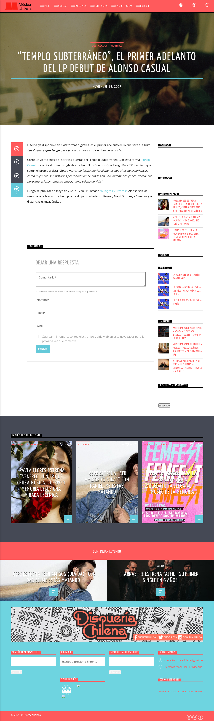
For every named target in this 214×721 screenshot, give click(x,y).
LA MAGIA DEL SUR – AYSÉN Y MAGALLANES (187, 478)
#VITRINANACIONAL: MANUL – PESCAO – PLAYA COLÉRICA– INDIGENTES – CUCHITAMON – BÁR (187, 551)
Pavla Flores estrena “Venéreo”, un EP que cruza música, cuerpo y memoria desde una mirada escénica (187, 407)
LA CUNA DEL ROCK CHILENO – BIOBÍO (187, 504)
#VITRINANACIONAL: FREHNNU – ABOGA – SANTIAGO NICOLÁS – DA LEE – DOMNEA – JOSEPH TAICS (188, 535)
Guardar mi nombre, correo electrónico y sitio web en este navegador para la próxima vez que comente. (93, 539)
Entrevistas (100, 6)
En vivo (148, 646)
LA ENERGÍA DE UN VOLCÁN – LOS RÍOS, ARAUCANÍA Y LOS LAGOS (187, 492)
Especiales (80, 6)
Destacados (100, 138)
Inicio (47, 6)
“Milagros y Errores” (113, 393)
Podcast (144, 6)
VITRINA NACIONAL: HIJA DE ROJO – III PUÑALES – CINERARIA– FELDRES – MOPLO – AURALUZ (187, 568)
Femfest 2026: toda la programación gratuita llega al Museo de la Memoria (186, 437)
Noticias (62, 6)
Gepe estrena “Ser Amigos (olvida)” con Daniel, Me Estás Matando (187, 422)
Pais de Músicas (123, 6)
